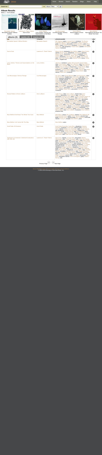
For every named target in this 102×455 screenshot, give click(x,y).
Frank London (80, 108)
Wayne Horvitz (59, 51)
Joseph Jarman (85, 129)
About (88, 1)
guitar (57, 44)
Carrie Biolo (71, 126)
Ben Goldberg (70, 114)
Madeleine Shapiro (81, 103)
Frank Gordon (59, 68)
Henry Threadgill (63, 65)
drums (83, 58)
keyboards (67, 51)
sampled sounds (59, 145)
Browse (61, 1)
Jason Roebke (59, 133)
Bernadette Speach (9, 31)
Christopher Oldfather (76, 102)
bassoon (84, 52)
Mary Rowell (58, 104)
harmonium (70, 86)
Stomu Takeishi (76, 116)
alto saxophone (66, 46)
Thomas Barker (63, 106)
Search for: (4, 6)
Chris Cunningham (75, 156)
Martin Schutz (62, 141)
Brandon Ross (63, 116)
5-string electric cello (72, 141)
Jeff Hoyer (58, 63)
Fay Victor (58, 75)
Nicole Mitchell (69, 75)
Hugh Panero (85, 104)
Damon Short (70, 133)
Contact (43, 168)
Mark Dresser (59, 85)
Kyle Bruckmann (81, 75)
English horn (63, 59)
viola (80, 64)
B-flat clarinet (63, 81)
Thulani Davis (75, 46)
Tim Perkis (73, 87)
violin (70, 58)
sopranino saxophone (65, 78)
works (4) (25, 37)
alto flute (81, 77)
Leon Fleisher (64, 99)
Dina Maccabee (85, 82)
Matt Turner (58, 134)
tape (77, 95)
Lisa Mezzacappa (60, 31)
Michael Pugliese (66, 42)
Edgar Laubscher (60, 155)
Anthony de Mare (78, 44)
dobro (67, 148)
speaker (81, 46)
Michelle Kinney (70, 151)
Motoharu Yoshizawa (84, 141)
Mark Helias (86, 140)
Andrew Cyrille (77, 58)
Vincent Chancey (64, 67)
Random (74, 1)
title (8, 39)
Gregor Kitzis (75, 140)
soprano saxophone (77, 144)
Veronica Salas (68, 103)
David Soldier (83, 63)
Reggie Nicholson (67, 147)
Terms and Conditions (62, 168)
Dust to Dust (26, 32)
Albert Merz (78, 99)
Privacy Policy (51, 168)
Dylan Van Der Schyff (71, 134)
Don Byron (86, 65)
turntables (63, 151)
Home (54, 1)
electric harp (78, 93)
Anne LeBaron (77, 31)
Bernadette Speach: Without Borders (9, 33)
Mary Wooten (85, 64)
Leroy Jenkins (43, 31)
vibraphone (71, 52)
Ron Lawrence (74, 64)
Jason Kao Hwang (64, 58)
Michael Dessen (70, 82)
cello (56, 65)
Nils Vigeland (59, 41)
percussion (74, 42)
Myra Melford (93, 31)
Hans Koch (58, 137)
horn (85, 69)
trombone (78, 41)
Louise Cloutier (76, 106)
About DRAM (36, 168)
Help (95, 1)
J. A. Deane (73, 54)
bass (88, 45)
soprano (57, 99)
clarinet (57, 52)
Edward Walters (59, 100)
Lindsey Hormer (82, 45)
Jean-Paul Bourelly (71, 56)
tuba (65, 110)
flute (69, 65)
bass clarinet (81, 78)
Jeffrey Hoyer (67, 45)
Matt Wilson (58, 114)
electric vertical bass (60, 143)
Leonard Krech (71, 41)
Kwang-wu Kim (66, 96)
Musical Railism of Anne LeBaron (76, 33)
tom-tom (57, 152)
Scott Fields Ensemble (61, 126)
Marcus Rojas (59, 110)
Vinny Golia (76, 77)
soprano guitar (71, 117)
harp (61, 55)
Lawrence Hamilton (60, 107)
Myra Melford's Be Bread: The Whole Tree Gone (93, 33)
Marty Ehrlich (85, 51)
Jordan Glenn (67, 89)
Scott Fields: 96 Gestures (14, 126)
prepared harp (59, 111)
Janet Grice (78, 52)
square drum (73, 153)
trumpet (66, 68)
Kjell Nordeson (78, 86)
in (44, 6)
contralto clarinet (63, 79)
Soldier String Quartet (73, 63)
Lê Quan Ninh (70, 137)
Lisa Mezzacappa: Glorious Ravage (60, 33)
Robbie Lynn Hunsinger (70, 129)
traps (72, 69)
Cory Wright (70, 81)
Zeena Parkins (78, 149)
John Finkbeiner (75, 83)
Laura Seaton (62, 64)
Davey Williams (68, 108)
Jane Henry (71, 68)
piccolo (67, 102)
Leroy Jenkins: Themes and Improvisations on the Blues (43, 33)
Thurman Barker (65, 69)
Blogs (82, 1)
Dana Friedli (86, 152)
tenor (56, 106)
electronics (67, 54)
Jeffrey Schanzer (82, 42)
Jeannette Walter (82, 98)
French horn (73, 67)
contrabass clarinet (64, 156)
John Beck (81, 95)
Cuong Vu (62, 118)
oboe (56, 58)
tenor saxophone (79, 81)
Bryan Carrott (63, 52)
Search (68, 1)
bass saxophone (80, 79)
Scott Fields (40, 126)
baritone (69, 107)
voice (62, 75)
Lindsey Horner (81, 67)
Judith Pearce (59, 93)
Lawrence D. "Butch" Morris (26, 31)
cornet (62, 131)
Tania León (63, 72)
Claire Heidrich (70, 104)
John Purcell (84, 56)
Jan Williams (62, 44)
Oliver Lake (58, 46)
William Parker (74, 148)
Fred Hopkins (80, 153)
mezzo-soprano (85, 106)
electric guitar (84, 83)
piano (64, 41)
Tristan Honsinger (70, 139)
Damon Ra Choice (83, 145)
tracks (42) (38, 37)
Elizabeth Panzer (63, 140)
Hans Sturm (82, 133)
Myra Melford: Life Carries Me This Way (18, 122)
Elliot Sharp (62, 148)
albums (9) (13, 37)
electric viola (68, 155)
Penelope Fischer (69, 98)
